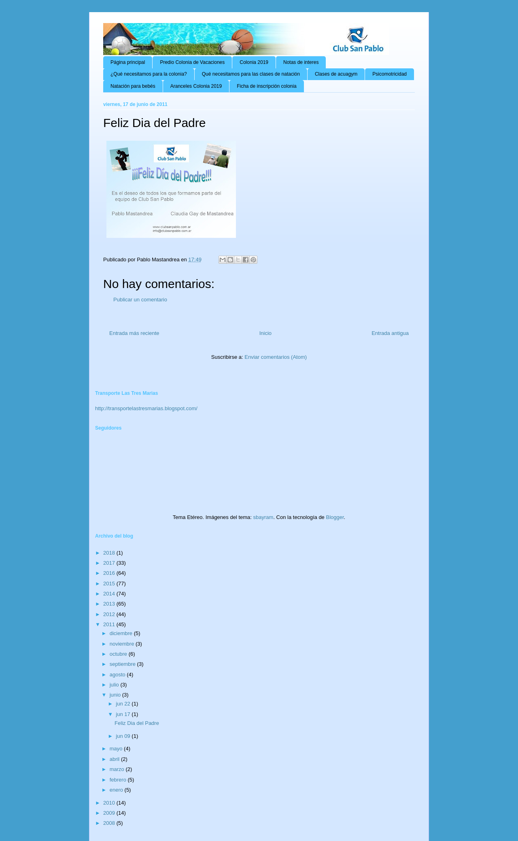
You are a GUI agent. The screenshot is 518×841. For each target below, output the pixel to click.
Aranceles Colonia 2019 (196, 86)
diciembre (122, 633)
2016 (110, 573)
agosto (118, 675)
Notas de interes (300, 62)
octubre (119, 654)
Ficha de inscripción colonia (266, 86)
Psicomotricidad (389, 74)
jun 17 (124, 714)
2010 (110, 803)
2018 (110, 553)
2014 (110, 594)
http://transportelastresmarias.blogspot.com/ (146, 408)
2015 (110, 583)
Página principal (127, 62)
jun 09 (124, 736)
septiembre (123, 664)
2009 (110, 813)
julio (115, 685)
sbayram (263, 517)
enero (117, 790)
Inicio (265, 333)
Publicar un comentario (140, 300)
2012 (110, 614)
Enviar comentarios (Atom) (275, 357)
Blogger (335, 517)
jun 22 (124, 704)
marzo (118, 769)
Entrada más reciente (134, 333)
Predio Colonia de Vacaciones (192, 62)
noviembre (123, 644)
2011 (110, 624)
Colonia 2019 (254, 62)
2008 (110, 823)
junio (116, 695)
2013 (110, 604)
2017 (110, 563)
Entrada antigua (390, 333)
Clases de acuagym (336, 74)
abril (115, 759)
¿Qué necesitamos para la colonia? (148, 74)
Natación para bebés (132, 86)
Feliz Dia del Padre (137, 723)
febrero (119, 780)
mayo (117, 749)
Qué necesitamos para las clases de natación (251, 74)
